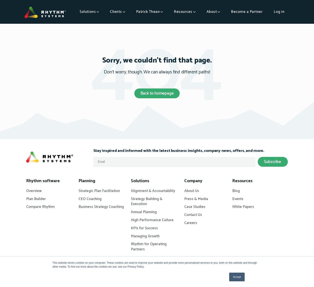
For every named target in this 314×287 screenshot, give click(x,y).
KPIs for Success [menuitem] (144, 228)
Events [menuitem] (237, 199)
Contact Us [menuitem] (193, 215)
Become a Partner (247, 12)
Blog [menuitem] (236, 191)
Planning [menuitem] (86, 181)
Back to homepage (157, 93)
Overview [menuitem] (34, 191)
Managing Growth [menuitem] (145, 236)
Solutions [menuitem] (140, 181)
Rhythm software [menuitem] (43, 181)
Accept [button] (237, 277)
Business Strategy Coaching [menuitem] (101, 207)
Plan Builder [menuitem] (36, 199)
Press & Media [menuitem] (196, 199)
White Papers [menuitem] (243, 207)
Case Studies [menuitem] (194, 207)
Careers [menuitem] (190, 223)
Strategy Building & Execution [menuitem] (146, 202)
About (211, 12)
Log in (279, 12)
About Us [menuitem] (191, 191)
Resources (183, 12)
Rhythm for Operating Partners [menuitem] (149, 247)
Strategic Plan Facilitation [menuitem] (99, 191)
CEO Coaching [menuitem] (90, 199)
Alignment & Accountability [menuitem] (153, 191)
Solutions (88, 12)
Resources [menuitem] (242, 181)
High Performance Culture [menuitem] (152, 220)
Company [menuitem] (193, 181)
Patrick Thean (148, 12)
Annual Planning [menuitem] (144, 212)
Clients (116, 12)
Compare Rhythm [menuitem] (40, 207)
